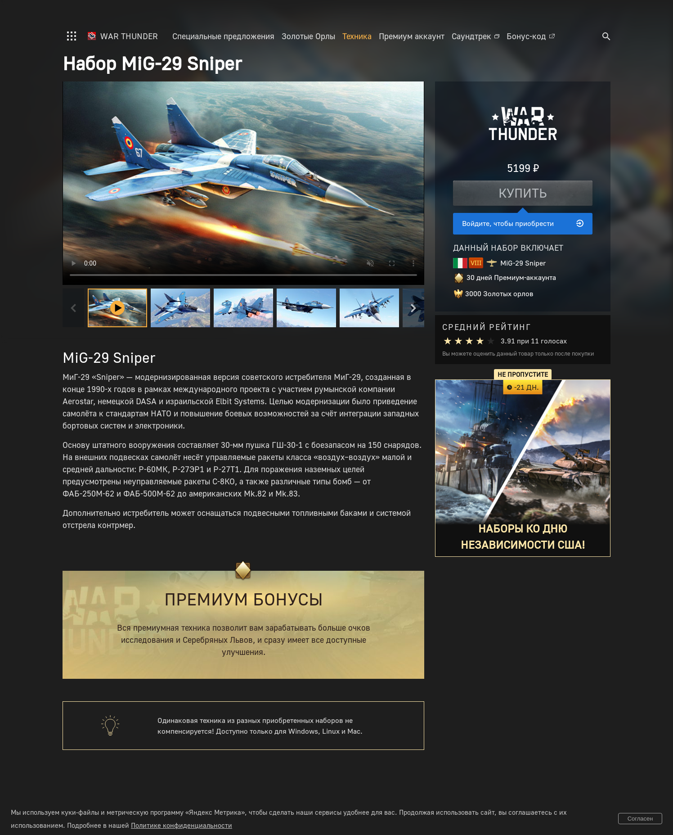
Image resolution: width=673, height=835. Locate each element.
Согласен (640, 818)
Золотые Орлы (308, 36)
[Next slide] (413, 308)
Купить (522, 192)
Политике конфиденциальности (181, 825)
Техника (357, 36)
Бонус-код (531, 36)
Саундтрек (475, 36)
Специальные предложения (223, 36)
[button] (180, 308)
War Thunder (123, 36)
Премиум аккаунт (411, 36)
